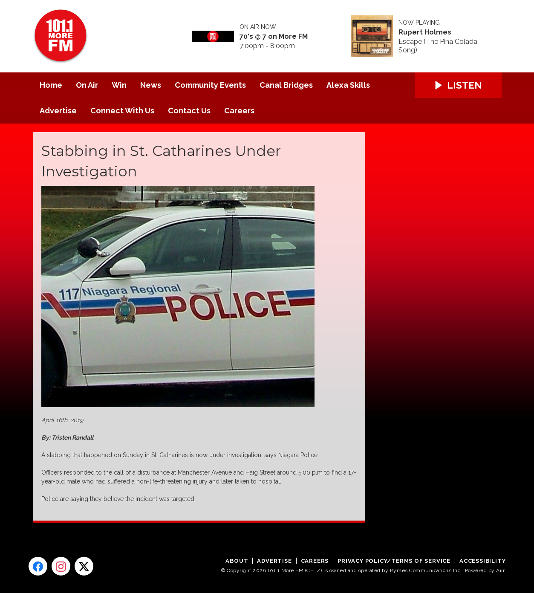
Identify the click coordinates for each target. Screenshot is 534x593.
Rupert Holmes (424, 32)
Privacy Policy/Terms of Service (394, 561)
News (150, 85)
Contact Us (189, 110)
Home (51, 85)
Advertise (58, 110)
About (236, 561)
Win (119, 85)
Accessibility (482, 561)
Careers (239, 110)
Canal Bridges (286, 85)
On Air (87, 85)
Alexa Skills (348, 85)
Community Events (210, 85)
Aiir (500, 570)
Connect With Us (122, 110)
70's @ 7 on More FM (274, 36)
